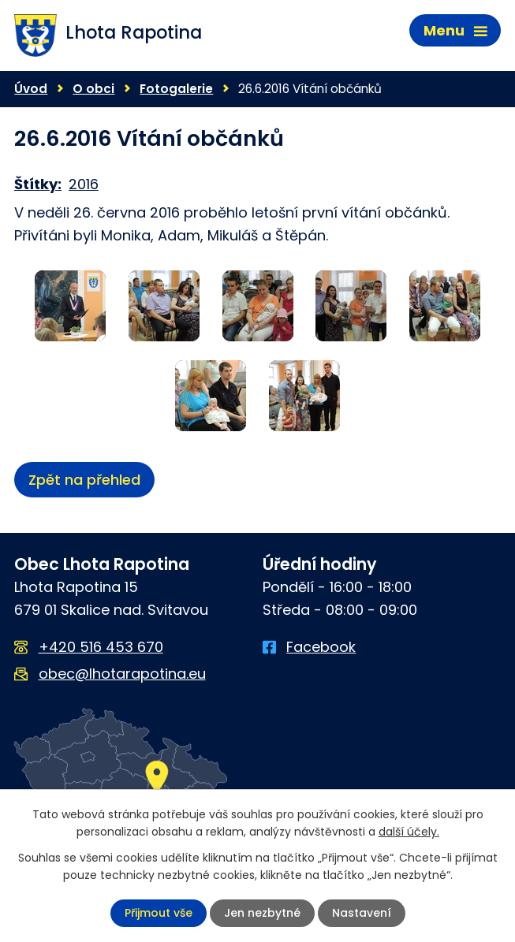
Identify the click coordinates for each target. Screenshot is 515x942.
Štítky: (38, 184)
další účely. (409, 832)
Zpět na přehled (84, 480)
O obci (93, 88)
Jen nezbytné (262, 913)
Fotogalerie (176, 88)
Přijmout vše (158, 913)
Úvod (30, 88)
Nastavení (361, 913)
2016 (84, 184)
